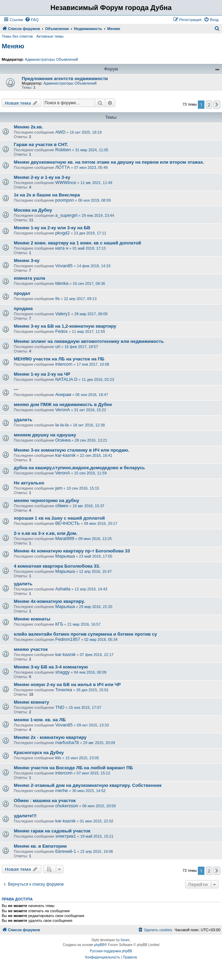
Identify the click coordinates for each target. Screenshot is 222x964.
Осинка (62, 440)
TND (59, 707)
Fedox (61, 331)
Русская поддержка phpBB (111, 951)
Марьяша (65, 556)
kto (58, 757)
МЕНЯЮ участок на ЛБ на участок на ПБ (59, 359)
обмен (61, 505)
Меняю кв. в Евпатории (40, 846)
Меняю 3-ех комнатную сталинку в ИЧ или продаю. (71, 450)
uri (57, 346)
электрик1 (65, 836)
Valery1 (62, 313)
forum (125, 940)
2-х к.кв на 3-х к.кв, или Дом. (45, 533)
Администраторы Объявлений (51, 59)
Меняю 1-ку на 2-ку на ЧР (42, 374)
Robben (63, 149)
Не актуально (29, 482)
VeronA (62, 409)
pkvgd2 (62, 232)
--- (16, 389)
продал (22, 293)
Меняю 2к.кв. (28, 126)
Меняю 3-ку (27, 260)
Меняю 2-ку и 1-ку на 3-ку (42, 177)
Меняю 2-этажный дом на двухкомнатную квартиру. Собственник (88, 785)
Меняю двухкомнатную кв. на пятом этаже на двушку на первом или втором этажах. (109, 162)
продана (23, 308)
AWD (60, 132)
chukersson (66, 805)
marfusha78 (67, 742)
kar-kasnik (65, 455)
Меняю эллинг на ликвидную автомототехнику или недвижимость (89, 341)
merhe (61, 790)
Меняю (13, 46)
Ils (57, 298)
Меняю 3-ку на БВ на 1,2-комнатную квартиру (65, 326)
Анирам (63, 394)
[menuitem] (32, 20)
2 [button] (209, 105)
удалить (23, 419)
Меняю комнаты (32, 618)
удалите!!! (25, 815)
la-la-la (62, 424)
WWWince (65, 182)
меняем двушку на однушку (45, 434)
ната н (61, 248)
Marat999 (64, 538)
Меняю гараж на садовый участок (52, 830)
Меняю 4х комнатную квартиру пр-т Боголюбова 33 (72, 550)
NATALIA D (66, 379)
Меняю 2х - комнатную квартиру (50, 737)
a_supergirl (66, 215)
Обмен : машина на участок (45, 800)
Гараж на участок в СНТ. (41, 144)
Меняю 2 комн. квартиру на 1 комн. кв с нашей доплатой (77, 242)
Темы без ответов (17, 36)
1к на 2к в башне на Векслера (47, 194)
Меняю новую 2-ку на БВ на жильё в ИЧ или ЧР (67, 684)
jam (58, 488)
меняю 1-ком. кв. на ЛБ (40, 719)
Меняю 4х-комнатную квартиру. (49, 601)
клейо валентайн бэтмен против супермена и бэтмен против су (85, 634)
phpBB (99, 945)
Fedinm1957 (67, 639)
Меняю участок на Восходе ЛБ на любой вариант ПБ (73, 767)
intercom (63, 364)
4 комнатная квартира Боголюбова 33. (57, 566)
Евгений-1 (65, 851)
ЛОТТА (62, 167)
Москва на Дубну (33, 210)
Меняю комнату (31, 702)
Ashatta (62, 588)
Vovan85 (64, 265)
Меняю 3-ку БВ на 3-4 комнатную (51, 666)
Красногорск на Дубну (39, 752)
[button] (216, 104)
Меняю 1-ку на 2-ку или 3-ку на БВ (52, 227)
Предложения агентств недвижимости (65, 78)
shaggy (62, 672)
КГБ (59, 624)
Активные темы (49, 36)
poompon (64, 200)
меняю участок (31, 649)
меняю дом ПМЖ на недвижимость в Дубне (63, 404)
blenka (61, 283)
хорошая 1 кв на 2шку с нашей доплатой (59, 518)
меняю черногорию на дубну (46, 500)
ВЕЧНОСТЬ (67, 523)
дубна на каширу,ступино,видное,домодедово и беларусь (79, 467)
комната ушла (29, 278)
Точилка (63, 689)
